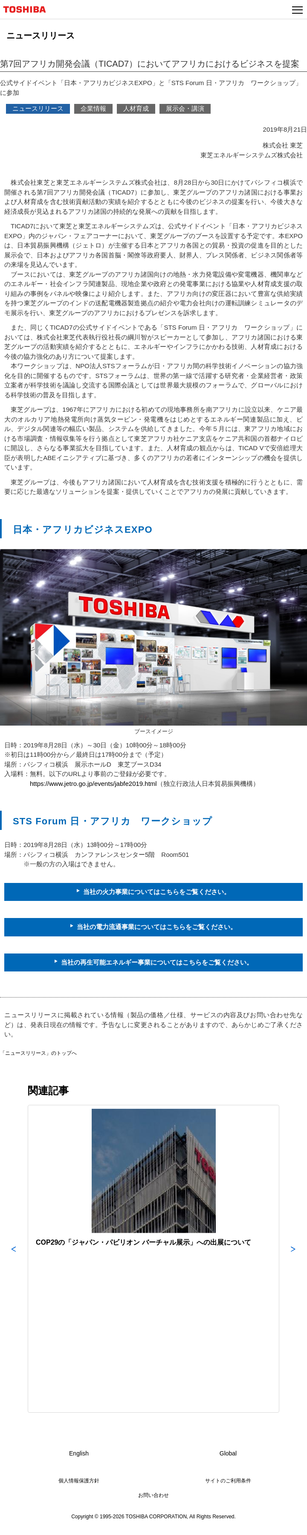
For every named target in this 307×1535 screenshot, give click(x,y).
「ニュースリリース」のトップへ (38, 1053)
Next (293, 1259)
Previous (13, 1259)
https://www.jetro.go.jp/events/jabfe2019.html (93, 783)
